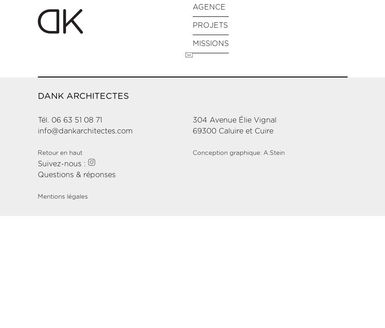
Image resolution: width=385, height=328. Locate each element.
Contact (189, 55)
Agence (209, 7)
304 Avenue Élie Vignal (235, 120)
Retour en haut (60, 153)
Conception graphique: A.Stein (239, 153)
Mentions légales (63, 197)
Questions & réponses (77, 175)
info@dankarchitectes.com (85, 131)
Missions (211, 43)
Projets (210, 25)
